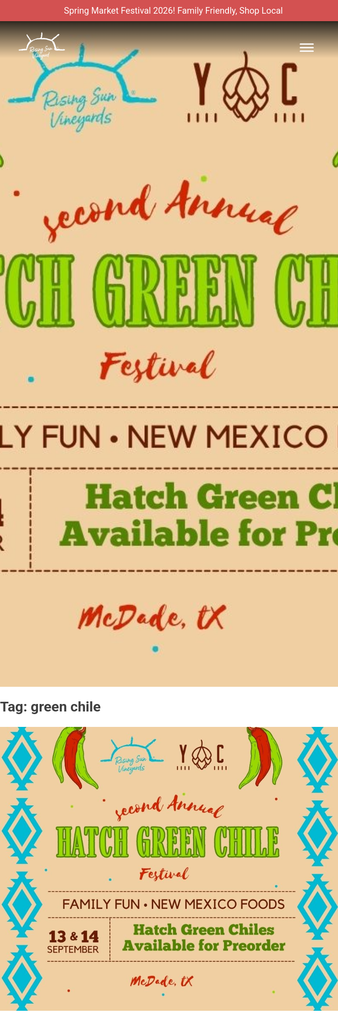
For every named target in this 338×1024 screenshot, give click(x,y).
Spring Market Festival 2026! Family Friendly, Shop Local (173, 10)
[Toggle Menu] (307, 47)
